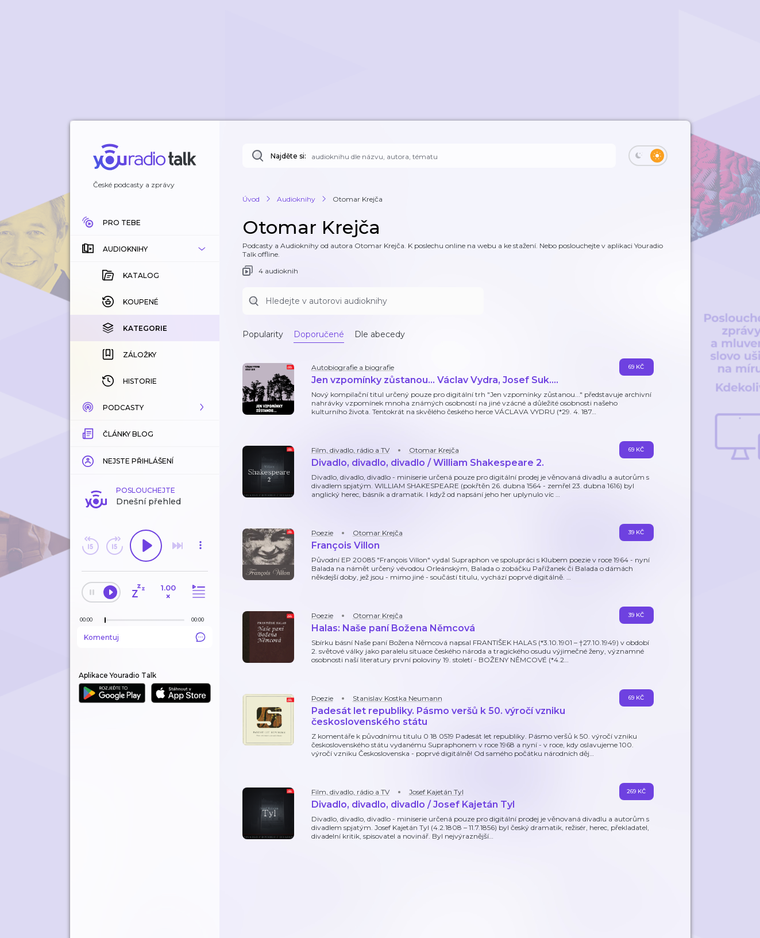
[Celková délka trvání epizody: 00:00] (200, 619)
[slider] (105, 620)
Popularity (262, 334)
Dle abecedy (379, 334)
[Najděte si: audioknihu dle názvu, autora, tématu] (429, 156)
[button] (144, 249)
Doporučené (319, 334)
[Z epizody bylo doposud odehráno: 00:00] (89, 619)
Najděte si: (288, 156)
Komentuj (145, 637)
